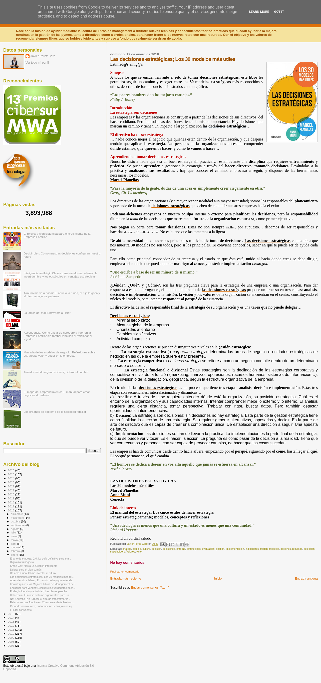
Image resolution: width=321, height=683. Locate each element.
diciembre (17, 513)
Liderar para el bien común (26, 569)
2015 (11, 613)
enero (15, 554)
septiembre (18, 525)
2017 (11, 506)
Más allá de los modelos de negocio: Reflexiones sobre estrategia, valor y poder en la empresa (60, 354)
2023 (11, 482)
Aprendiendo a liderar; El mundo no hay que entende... (42, 580)
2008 (11, 641)
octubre (16, 521)
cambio (137, 549)
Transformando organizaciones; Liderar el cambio (56, 372)
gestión (220, 549)
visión (139, 551)
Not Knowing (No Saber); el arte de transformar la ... (40, 598)
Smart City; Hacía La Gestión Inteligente (33, 565)
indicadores (252, 549)
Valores (130, 551)
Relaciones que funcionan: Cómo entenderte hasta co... (42, 602)
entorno (180, 549)
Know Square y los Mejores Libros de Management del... (43, 584)
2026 (11, 470)
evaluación (208, 549)
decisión (156, 549)
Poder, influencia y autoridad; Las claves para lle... (39, 591)
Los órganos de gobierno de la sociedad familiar (55, 411)
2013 (11, 621)
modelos (274, 549)
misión (264, 549)
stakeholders (117, 551)
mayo (15, 539)
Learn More (259, 12)
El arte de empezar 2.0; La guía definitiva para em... (40, 558)
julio (14, 532)
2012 (11, 625)
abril (14, 543)
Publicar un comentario (124, 571)
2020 (11, 494)
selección (309, 549)
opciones (285, 549)
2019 (11, 498)
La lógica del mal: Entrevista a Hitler (47, 312)
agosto (15, 528)
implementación (235, 549)
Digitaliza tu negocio (22, 562)
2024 (11, 478)
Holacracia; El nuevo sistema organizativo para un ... (41, 595)
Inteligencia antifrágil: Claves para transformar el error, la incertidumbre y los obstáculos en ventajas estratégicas (60, 274)
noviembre (18, 517)
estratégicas (194, 549)
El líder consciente (21, 609)
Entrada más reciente (125, 578)
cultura (146, 549)
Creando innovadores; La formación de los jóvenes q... (42, 606)
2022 (11, 486)
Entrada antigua (306, 578)
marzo (15, 547)
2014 (11, 617)
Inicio (218, 578)
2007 (11, 645)
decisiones (169, 549)
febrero (16, 551)
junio (14, 536)
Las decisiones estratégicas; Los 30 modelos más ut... (42, 576)
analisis (127, 549)
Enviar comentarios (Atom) (150, 587)
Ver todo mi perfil (37, 62)
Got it (279, 12)
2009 (11, 637)
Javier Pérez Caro (43, 56)
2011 (11, 629)
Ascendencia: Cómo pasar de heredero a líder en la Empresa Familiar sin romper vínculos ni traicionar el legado (58, 336)
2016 (11, 510)
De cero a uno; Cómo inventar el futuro (33, 573)
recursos (297, 549)
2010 (11, 633)
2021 (11, 490)
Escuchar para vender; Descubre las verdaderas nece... (43, 587)
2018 (11, 502)
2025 (11, 474)
